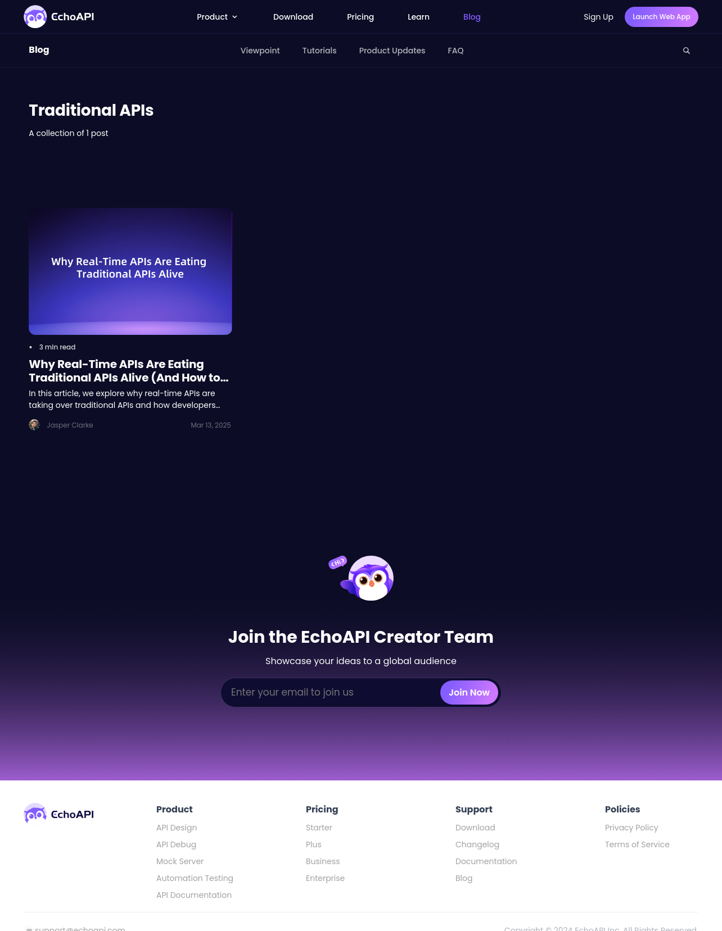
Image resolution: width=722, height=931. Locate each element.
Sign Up (598, 16)
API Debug (176, 844)
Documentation (486, 861)
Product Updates (392, 50)
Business (323, 861)
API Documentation (194, 895)
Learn (419, 16)
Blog (472, 16)
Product (218, 16)
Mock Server (180, 861)
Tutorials (320, 50)
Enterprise (325, 878)
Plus (314, 844)
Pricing (360, 16)
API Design (176, 827)
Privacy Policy (631, 827)
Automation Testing (194, 878)
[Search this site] (687, 51)
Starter (319, 827)
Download (293, 16)
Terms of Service (637, 844)
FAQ (456, 50)
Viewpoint (260, 50)
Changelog (477, 844)
